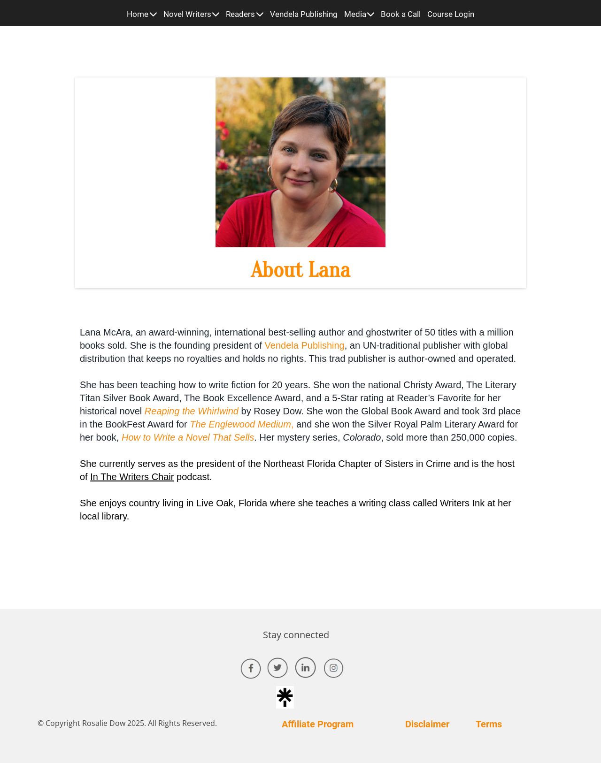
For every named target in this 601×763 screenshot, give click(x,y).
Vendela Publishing (304, 14)
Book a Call (401, 14)
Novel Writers (191, 14)
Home (142, 14)
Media (359, 14)
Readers (244, 14)
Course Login (450, 14)
